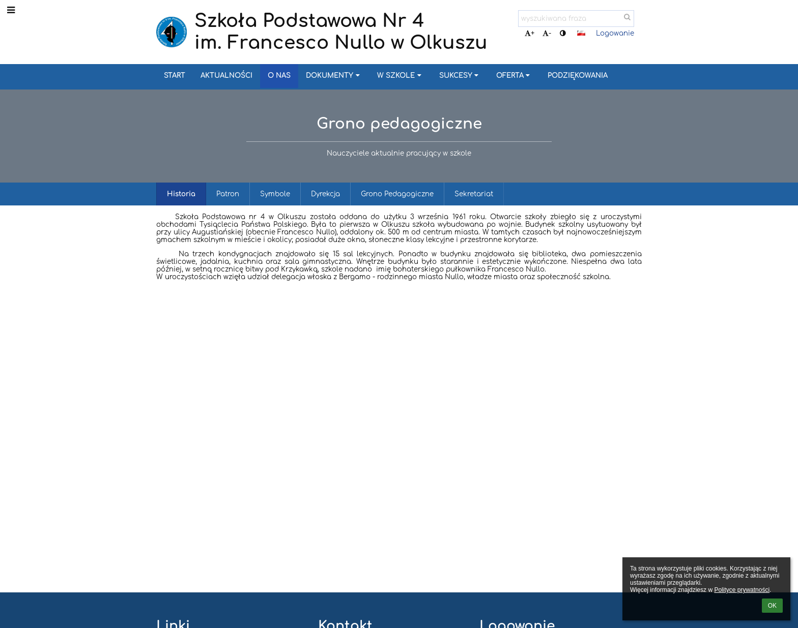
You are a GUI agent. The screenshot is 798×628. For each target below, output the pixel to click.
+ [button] (529, 33)
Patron (227, 194)
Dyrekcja (325, 194)
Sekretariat (473, 194)
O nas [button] (279, 75)
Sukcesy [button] (460, 75)
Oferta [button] (514, 75)
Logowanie (615, 33)
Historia (181, 194)
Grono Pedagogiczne (397, 194)
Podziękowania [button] (578, 75)
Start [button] (174, 75)
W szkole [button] (400, 75)
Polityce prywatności (742, 589)
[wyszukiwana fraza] (576, 18)
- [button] (547, 33)
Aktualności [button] (226, 75)
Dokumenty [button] (334, 75)
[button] (581, 33)
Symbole (275, 194)
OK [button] (772, 605)
